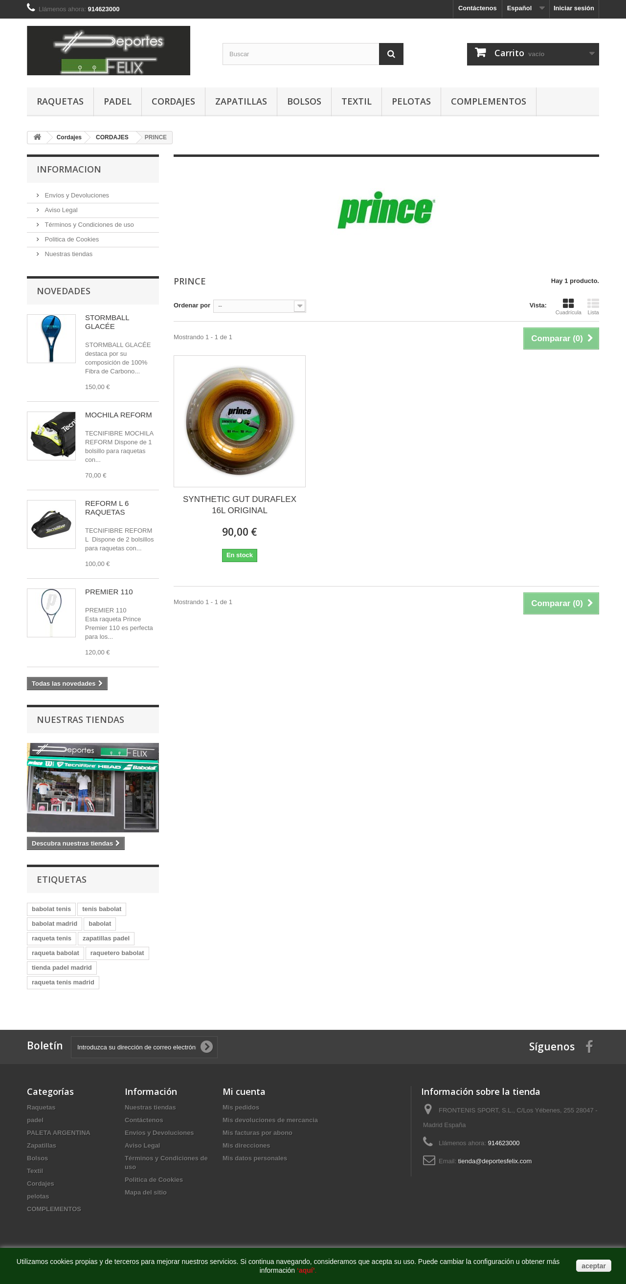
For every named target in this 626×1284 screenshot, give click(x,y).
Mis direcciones (246, 1145)
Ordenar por (192, 305)
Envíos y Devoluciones (76, 195)
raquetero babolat (117, 953)
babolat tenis (51, 909)
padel (118, 101)
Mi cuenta (244, 1091)
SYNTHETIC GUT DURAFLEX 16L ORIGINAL (239, 505)
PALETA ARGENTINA (58, 1132)
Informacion (69, 169)
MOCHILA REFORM (118, 415)
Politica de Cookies (71, 239)
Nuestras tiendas (67, 254)
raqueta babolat (55, 953)
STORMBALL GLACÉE (107, 321)
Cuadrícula (568, 306)
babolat (100, 923)
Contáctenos (477, 8)
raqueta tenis (51, 938)
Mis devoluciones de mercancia (270, 1120)
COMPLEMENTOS (488, 101)
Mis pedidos (241, 1107)
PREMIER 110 (109, 592)
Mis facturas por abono (257, 1132)
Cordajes (173, 101)
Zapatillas (241, 101)
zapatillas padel (106, 938)
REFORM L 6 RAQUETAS (107, 507)
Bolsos (304, 101)
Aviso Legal (60, 210)
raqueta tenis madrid (63, 982)
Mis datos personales (255, 1158)
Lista (593, 306)
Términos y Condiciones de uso (88, 224)
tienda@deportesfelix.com (495, 1161)
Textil (356, 101)
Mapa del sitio (146, 1192)
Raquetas (60, 101)
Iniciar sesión (574, 8)
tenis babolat (101, 909)
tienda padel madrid (62, 967)
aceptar (593, 1266)
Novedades (63, 291)
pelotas (411, 101)
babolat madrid (54, 923)
